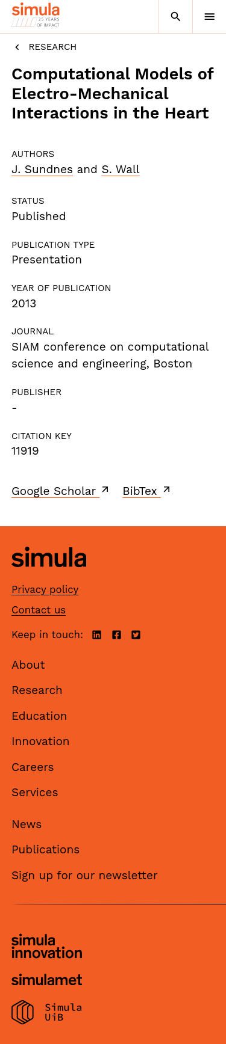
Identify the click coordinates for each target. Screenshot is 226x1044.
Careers (32, 767)
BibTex (147, 491)
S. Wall (120, 169)
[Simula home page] (48, 576)
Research (44, 47)
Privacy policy (44, 589)
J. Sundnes (42, 169)
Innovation (40, 741)
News (26, 824)
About (28, 665)
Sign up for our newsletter (84, 875)
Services (34, 792)
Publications (45, 849)
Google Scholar (61, 491)
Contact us (38, 610)
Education (39, 716)
